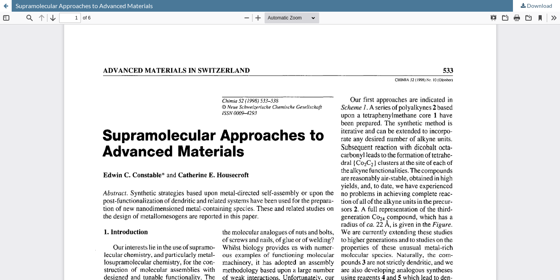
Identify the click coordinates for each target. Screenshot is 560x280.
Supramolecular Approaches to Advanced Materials (84, 5)
